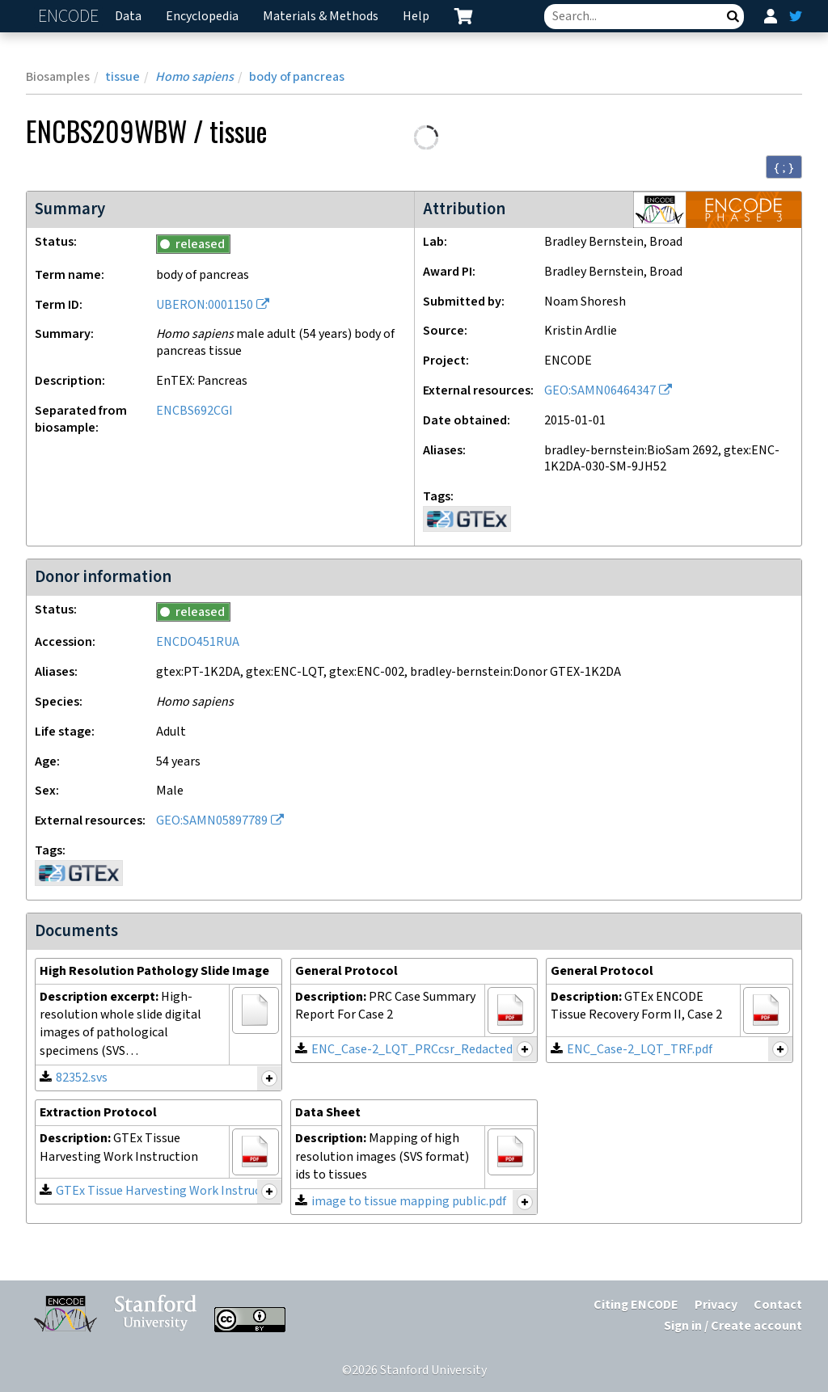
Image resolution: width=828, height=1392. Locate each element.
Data (128, 16)
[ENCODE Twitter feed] (795, 16)
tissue (122, 77)
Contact (778, 1305)
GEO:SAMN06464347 (600, 390)
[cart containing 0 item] (463, 16)
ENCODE (70, 16)
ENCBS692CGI (194, 411)
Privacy (716, 1305)
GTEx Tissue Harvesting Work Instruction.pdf (180, 1191)
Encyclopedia (202, 16)
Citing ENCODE (636, 1305)
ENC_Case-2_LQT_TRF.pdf (639, 1049)
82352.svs (82, 1077)
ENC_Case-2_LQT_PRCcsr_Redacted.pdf (422, 1049)
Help (416, 16)
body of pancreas (296, 77)
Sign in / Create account (733, 1326)
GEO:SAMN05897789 (212, 820)
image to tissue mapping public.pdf (408, 1201)
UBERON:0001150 (204, 305)
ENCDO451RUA (197, 642)
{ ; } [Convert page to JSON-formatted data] (784, 167)
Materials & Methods (320, 16)
